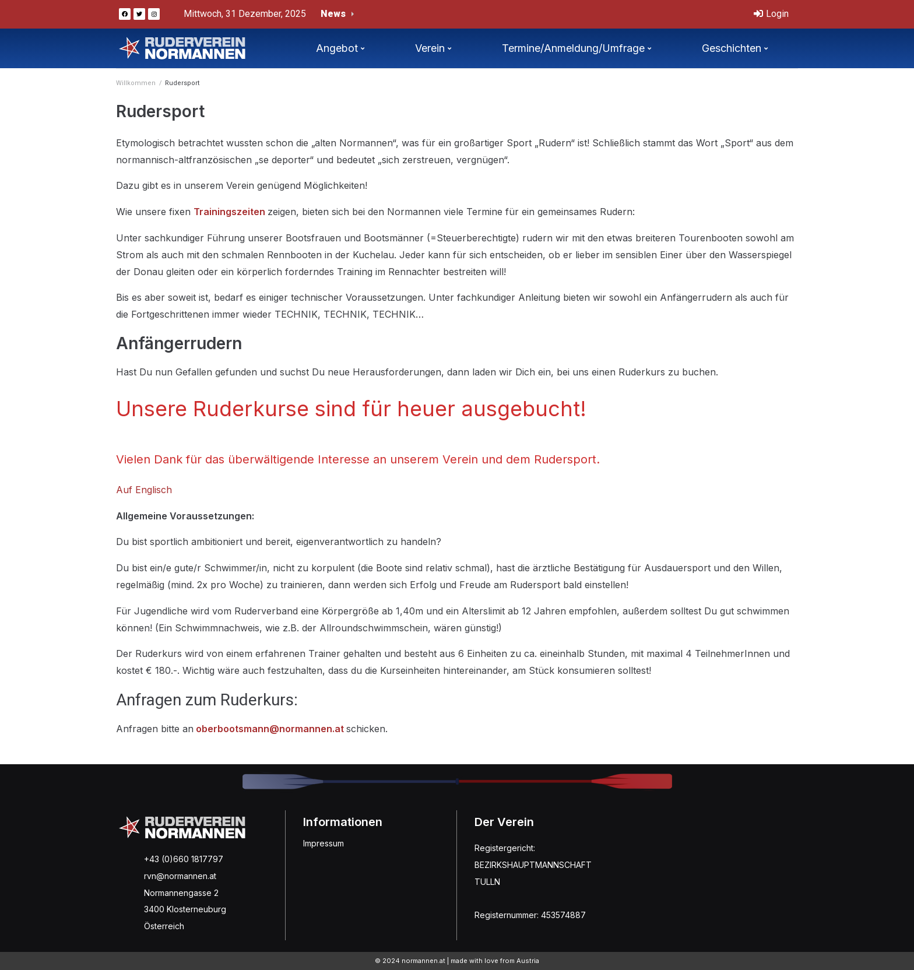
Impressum (323, 843)
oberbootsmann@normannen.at (270, 728)
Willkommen (136, 83)
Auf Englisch (144, 489)
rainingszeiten (233, 211)
